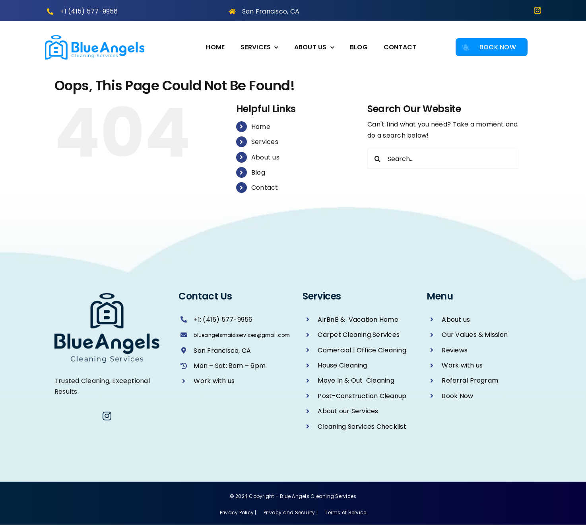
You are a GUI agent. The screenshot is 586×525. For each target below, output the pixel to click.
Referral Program (470, 380)
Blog (258, 172)
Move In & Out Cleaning (356, 380)
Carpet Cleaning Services (359, 334)
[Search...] (442, 159)
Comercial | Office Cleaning (362, 350)
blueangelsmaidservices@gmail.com (242, 335)
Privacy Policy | (239, 512)
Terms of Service (345, 512)
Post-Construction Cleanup (362, 396)
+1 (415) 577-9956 (89, 11)
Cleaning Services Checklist (362, 426)
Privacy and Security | (291, 512)
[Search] (377, 159)
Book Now (457, 396)
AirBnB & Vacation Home (358, 319)
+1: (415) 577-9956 (223, 319)
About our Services (348, 411)
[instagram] (537, 10)
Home (260, 126)
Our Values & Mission (475, 334)
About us (265, 157)
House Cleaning (342, 365)
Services (264, 141)
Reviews (455, 350)
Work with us (214, 380)
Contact (264, 187)
